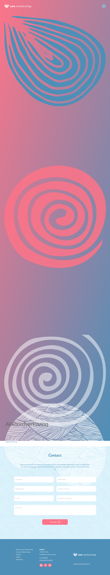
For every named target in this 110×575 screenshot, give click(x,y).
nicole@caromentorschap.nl (47, 554)
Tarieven (18, 554)
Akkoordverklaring (11, 442)
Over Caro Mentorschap (23, 552)
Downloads (19, 559)
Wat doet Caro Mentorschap (24, 549)
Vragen (18, 557)
